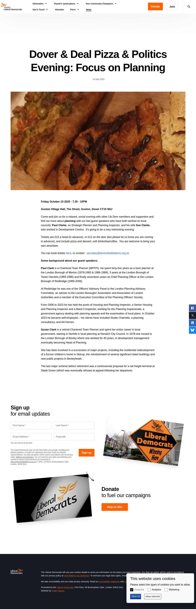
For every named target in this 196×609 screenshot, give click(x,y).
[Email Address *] (31, 437)
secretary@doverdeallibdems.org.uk (108, 253)
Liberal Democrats (65, 587)
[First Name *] (31, 425)
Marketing (174, 589)
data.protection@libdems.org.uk (23, 462)
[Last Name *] (74, 425)
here (68, 253)
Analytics (156, 589)
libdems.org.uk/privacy (25, 457)
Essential (139, 589)
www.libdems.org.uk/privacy (76, 575)
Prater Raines (58, 591)
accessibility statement (109, 581)
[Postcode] (74, 437)
